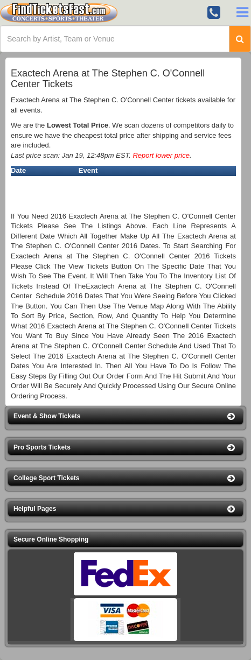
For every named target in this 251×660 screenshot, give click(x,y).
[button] (125, 416)
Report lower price (161, 155)
